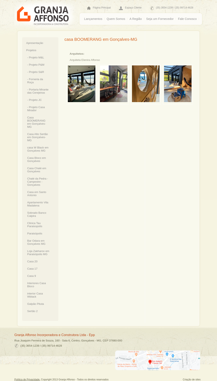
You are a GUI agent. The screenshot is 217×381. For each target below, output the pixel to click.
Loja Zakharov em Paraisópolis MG (38, 253)
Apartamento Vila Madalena (37, 204)
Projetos (31, 50)
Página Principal (102, 7)
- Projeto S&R (35, 72)
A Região (135, 18)
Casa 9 (31, 275)
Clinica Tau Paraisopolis (34, 225)
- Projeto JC (34, 99)
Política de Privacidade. (27, 379)
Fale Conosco (187, 18)
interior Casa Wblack (35, 295)
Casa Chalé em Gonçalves (36, 170)
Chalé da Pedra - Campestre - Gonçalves (37, 181)
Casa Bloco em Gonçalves (36, 159)
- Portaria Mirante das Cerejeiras (38, 91)
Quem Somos (116, 18)
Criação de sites (192, 379)
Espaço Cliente (133, 7)
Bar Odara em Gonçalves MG (36, 242)
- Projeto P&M (35, 64)
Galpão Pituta (35, 303)
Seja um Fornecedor (160, 18)
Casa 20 (32, 261)
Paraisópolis (34, 233)
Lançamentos (93, 18)
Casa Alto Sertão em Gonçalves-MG (37, 137)
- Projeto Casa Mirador (36, 109)
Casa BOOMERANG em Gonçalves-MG (36, 122)
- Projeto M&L (35, 57)
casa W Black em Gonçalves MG (38, 149)
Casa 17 (32, 268)
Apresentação (34, 43)
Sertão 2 (32, 311)
